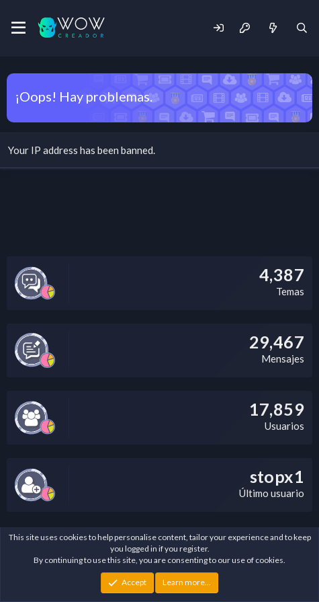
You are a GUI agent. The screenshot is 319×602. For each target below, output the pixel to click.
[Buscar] (301, 28)
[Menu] (18, 28)
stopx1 (277, 476)
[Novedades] (272, 28)
